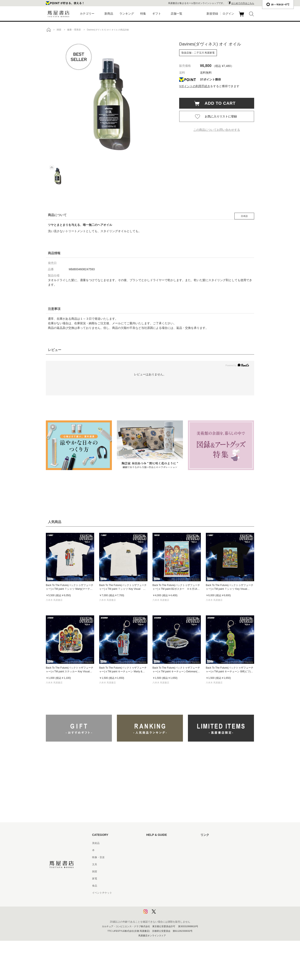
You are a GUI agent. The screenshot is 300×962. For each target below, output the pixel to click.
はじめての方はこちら (242, 3)
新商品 (108, 13)
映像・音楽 (98, 857)
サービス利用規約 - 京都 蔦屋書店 (165, 871)
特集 (143, 13)
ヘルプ (150, 850)
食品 (94, 885)
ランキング (126, 13)
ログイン (228, 13)
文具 (94, 864)
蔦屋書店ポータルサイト (214, 843)
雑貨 (94, 871)
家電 (94, 878)
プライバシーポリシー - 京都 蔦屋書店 (167, 906)
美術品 (96, 843)
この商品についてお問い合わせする (216, 129)
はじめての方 (153, 843)
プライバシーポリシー (158, 899)
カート (242, 16)
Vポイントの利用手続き (194, 86)
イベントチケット (102, 892)
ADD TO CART (218, 103)
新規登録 (212, 13)
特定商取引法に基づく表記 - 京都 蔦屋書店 (170, 892)
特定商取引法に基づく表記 (161, 885)
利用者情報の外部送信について (163, 914)
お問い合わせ (153, 857)
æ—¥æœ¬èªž (277, 4)
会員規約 (151, 878)
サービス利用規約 (156, 864)
